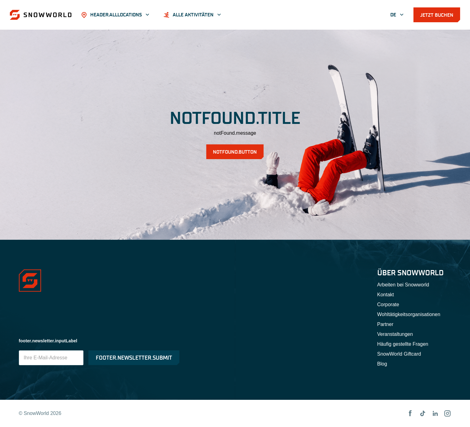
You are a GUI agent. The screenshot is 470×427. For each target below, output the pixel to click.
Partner (385, 324)
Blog (382, 363)
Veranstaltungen (395, 334)
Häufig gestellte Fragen (402, 344)
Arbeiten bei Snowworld (403, 284)
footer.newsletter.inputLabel (48, 340)
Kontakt (385, 294)
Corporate (388, 304)
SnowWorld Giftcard (399, 354)
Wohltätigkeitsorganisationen (408, 314)
